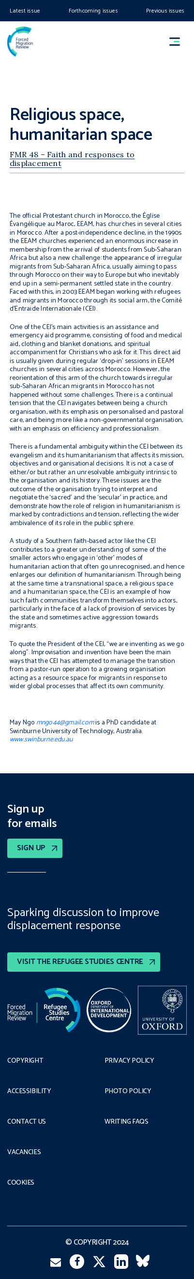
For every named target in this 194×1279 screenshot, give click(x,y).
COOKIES (20, 1183)
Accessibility (29, 1092)
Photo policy (127, 1092)
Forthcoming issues (93, 10)
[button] (179, 42)
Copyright (25, 1061)
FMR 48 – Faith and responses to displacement (72, 159)
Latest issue (25, 10)
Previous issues (165, 10)
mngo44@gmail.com (65, 722)
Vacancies (24, 1153)
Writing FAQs (126, 1122)
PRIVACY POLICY (129, 1061)
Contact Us (26, 1122)
